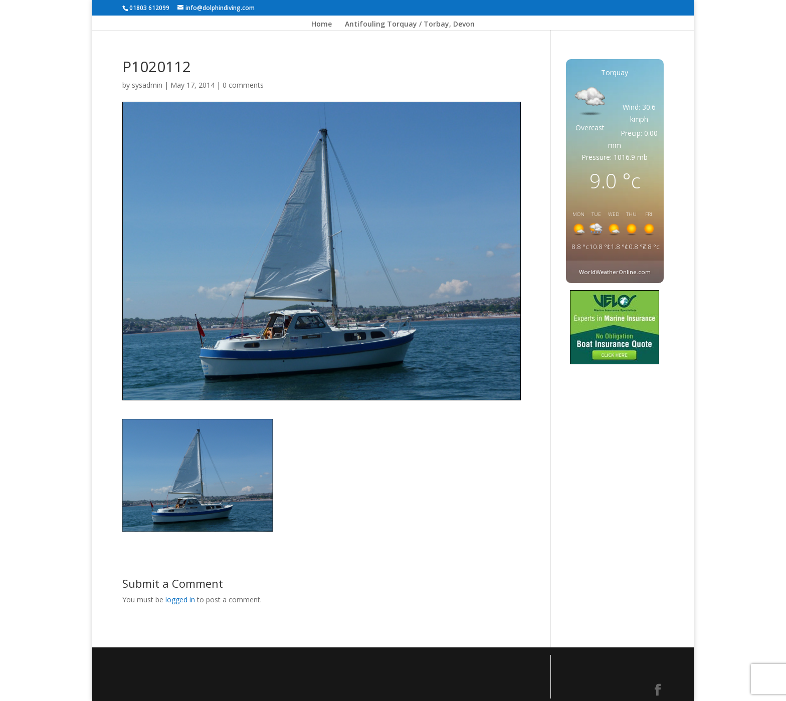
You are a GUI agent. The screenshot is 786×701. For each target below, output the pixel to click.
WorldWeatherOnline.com (615, 272)
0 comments (243, 85)
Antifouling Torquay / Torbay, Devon (410, 25)
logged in (180, 599)
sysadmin (147, 85)
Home (321, 25)
